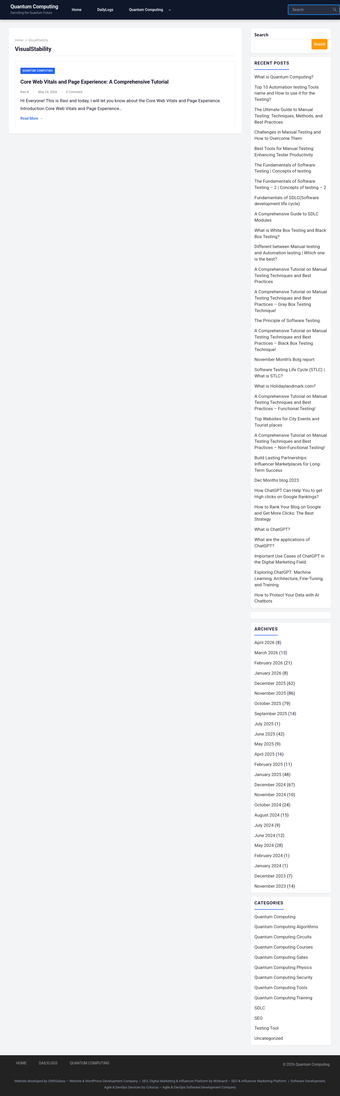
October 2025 (267, 704)
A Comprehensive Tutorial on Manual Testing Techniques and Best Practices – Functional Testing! (290, 403)
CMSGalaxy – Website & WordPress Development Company (93, 1081)
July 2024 (263, 826)
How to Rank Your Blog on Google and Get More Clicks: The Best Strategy (287, 514)
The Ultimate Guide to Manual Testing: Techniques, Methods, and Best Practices (288, 116)
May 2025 (264, 745)
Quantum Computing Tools (280, 988)
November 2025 (270, 694)
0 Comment (76, 94)
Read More (33, 121)
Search (261, 35)
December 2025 (270, 684)
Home (21, 42)
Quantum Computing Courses (283, 948)
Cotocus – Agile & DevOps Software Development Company (191, 1087)
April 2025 (264, 755)
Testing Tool (266, 1029)
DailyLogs (48, 1063)
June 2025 (264, 734)
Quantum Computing (34, 6)
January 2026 (267, 673)
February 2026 (268, 663)
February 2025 (268, 765)
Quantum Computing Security (283, 978)
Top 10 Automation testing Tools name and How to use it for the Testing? (286, 94)
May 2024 (264, 846)
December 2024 (270, 785)
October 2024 (267, 805)
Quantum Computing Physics (283, 968)
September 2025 (270, 714)
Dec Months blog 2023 (276, 481)
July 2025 (263, 724)
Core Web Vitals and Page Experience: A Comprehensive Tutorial (96, 84)
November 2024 (270, 795)
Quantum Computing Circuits (283, 937)
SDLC (259, 1009)
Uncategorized (268, 1039)
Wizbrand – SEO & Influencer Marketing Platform (249, 1081)
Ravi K (26, 94)
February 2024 (268, 856)
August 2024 (266, 815)
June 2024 (264, 836)
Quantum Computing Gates (281, 958)
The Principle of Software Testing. (287, 321)
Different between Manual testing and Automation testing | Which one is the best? (289, 253)
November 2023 (270, 887)
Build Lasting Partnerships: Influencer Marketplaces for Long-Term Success (287, 464)
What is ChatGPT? (272, 529)
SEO (258, 1019)
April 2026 (264, 643)
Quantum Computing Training (283, 998)
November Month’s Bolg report (284, 360)
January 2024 (267, 866)
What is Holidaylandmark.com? (284, 386)
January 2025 (267, 775)
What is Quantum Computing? (283, 77)
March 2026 (266, 653)
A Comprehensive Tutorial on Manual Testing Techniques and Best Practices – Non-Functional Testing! (290, 442)
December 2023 (270, 876)
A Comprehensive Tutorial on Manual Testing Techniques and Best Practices (290, 276)
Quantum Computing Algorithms (286, 928)
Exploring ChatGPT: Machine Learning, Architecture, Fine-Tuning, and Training (288, 579)
